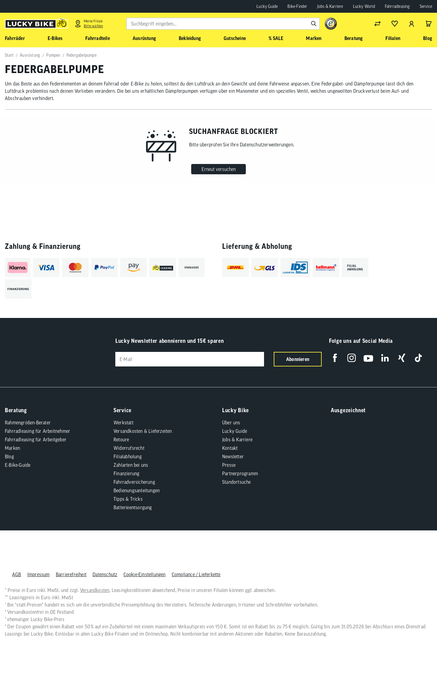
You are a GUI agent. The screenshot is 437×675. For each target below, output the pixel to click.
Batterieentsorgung (132, 507)
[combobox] (223, 24)
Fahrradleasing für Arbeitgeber (35, 439)
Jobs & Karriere (330, 6)
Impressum (38, 574)
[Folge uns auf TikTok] (418, 358)
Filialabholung (127, 456)
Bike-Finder (297, 6)
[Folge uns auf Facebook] (335, 358)
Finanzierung (126, 473)
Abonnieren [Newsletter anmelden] (297, 359)
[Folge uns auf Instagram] (351, 358)
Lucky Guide (267, 6)
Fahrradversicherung (134, 482)
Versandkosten (95, 590)
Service (426, 6)
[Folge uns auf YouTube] (368, 358)
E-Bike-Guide (17, 465)
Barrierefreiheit (71, 574)
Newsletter (233, 456)
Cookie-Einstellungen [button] (145, 574)
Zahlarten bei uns (130, 465)
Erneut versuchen (219, 169)
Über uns (231, 422)
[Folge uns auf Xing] (402, 358)
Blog (9, 456)
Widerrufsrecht (128, 448)
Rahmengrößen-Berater (28, 422)
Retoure (121, 439)
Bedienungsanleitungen (136, 490)
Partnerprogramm (240, 473)
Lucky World (364, 6)
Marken (12, 448)
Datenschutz (105, 574)
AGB (16, 574)
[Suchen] (314, 24)
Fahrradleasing (397, 6)
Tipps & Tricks (128, 499)
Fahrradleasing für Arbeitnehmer (37, 431)
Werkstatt (123, 422)
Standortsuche (236, 482)
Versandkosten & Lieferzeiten (142, 431)
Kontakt (230, 448)
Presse (228, 465)
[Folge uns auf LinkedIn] (385, 358)
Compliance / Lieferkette (196, 574)
